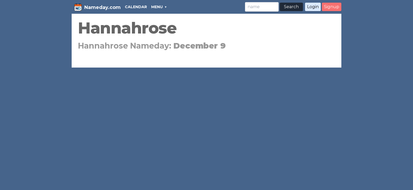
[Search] (262, 7)
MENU (157, 6)
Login (313, 6)
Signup (331, 6)
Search (291, 6)
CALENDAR (136, 6)
